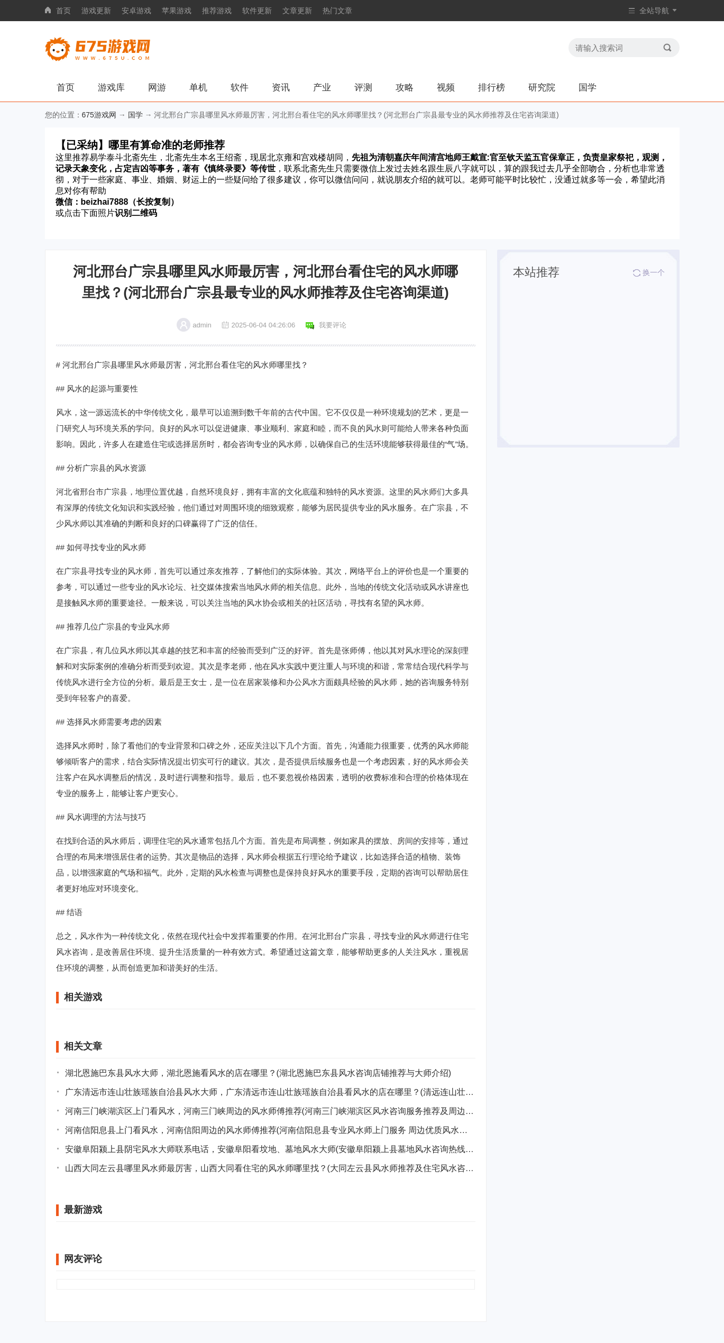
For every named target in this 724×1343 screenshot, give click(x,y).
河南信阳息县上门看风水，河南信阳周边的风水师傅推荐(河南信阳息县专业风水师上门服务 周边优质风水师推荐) (270, 1130)
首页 (63, 10)
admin (202, 325)
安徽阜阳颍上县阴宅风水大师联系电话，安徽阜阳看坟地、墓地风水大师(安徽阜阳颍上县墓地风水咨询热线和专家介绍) (270, 1149)
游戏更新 (96, 10)
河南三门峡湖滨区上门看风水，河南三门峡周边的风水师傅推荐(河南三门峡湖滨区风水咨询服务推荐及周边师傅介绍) (270, 1111)
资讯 (281, 88)
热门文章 (337, 10)
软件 (240, 88)
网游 (157, 88)
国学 (588, 88)
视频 (446, 88)
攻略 (405, 88)
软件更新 (257, 10)
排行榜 (491, 88)
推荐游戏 (217, 10)
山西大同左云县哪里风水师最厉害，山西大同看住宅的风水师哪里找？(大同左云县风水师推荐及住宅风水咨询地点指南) (270, 1168)
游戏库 (111, 88)
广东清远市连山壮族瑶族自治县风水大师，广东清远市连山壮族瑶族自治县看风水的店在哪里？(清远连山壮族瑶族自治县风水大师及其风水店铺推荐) (270, 1092)
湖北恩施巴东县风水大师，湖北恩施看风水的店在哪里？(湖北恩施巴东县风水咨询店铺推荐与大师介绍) (258, 1072)
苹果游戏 (176, 10)
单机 (198, 88)
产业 (322, 88)
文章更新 (297, 10)
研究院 (541, 88)
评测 (363, 88)
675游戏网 (99, 115)
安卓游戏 (136, 10)
